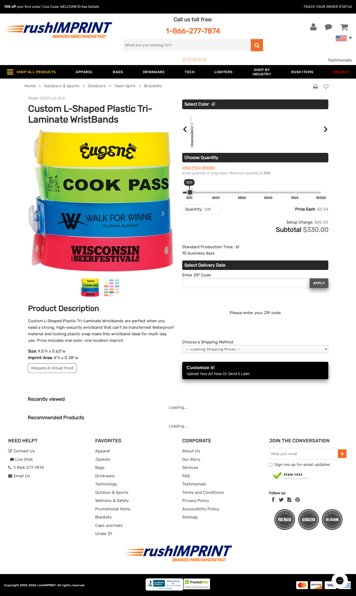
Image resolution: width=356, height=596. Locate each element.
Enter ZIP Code (196, 275)
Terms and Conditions (203, 492)
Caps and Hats (109, 525)
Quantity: (194, 209)
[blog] (289, 500)
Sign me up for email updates (302, 464)
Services (190, 467)
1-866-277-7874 (193, 31)
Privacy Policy (195, 500)
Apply (319, 283)
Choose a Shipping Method (207, 342)
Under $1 (103, 533)
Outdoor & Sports (112, 492)
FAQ (186, 475)
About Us (191, 451)
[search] (187, 45)
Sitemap (190, 517)
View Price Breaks (198, 167)
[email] (304, 453)
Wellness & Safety (112, 500)
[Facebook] (273, 500)
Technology (106, 484)
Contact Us (21, 451)
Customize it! (255, 371)
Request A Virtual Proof (52, 368)
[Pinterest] (297, 500)
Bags (100, 467)
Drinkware (104, 475)
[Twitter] (281, 500)
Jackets (102, 459)
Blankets (103, 517)
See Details (90, 7)
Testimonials (340, 60)
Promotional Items (112, 509)
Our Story (191, 459)
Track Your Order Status (327, 7)
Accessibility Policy (200, 509)
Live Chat (21, 459)
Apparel (102, 451)
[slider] (190, 192)
